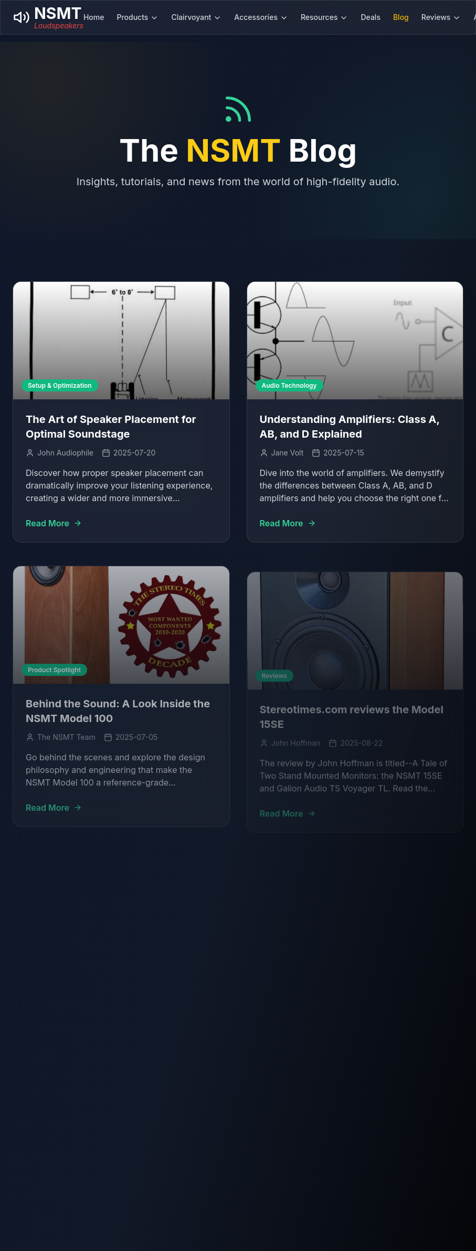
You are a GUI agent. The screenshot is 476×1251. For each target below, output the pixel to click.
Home (93, 17)
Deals (370, 17)
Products (137, 17)
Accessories (261, 17)
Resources (324, 17)
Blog (401, 17)
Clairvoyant (196, 17)
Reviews (441, 17)
